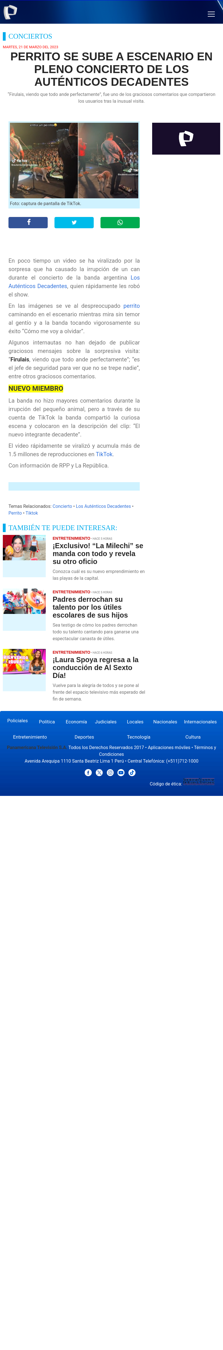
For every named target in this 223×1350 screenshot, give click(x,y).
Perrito (15, 513)
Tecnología (138, 737)
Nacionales (165, 722)
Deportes (84, 737)
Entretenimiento (30, 737)
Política (47, 722)
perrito (131, 305)
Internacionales (200, 722)
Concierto (62, 506)
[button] (211, 14)
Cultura (193, 737)
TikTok (104, 454)
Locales (135, 722)
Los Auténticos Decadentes (103, 506)
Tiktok (31, 513)
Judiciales (106, 722)
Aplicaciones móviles (169, 747)
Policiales (17, 720)
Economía (76, 722)
